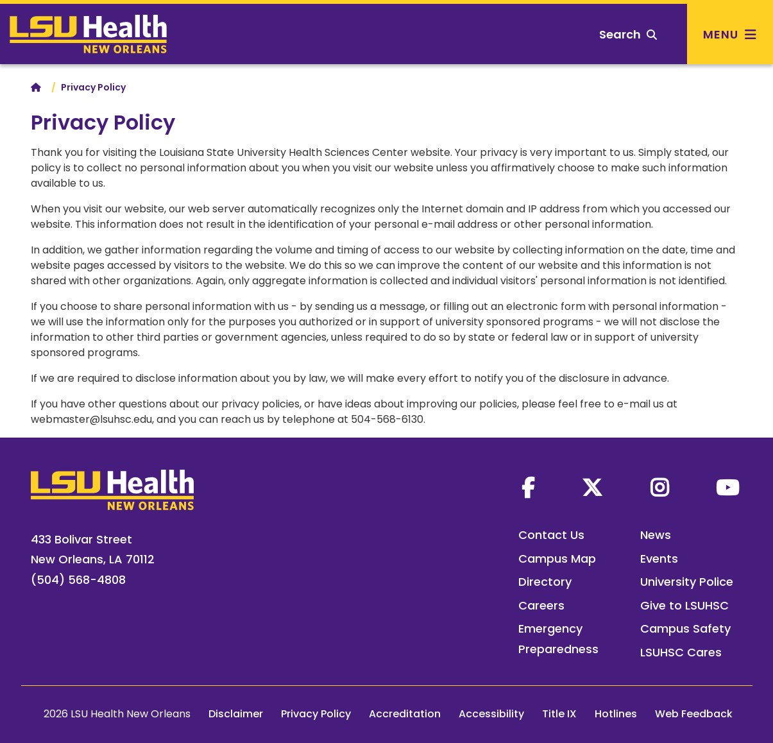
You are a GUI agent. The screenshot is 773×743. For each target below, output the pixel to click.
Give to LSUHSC (684, 605)
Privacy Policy (316, 713)
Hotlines (616, 713)
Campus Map (557, 559)
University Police (686, 582)
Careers (541, 605)
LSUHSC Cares (681, 652)
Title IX (559, 713)
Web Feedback (694, 713)
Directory (545, 582)
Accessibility (491, 713)
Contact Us (551, 535)
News (655, 535)
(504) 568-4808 (78, 580)
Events (659, 559)
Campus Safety (685, 628)
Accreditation (405, 713)
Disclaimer (235, 713)
